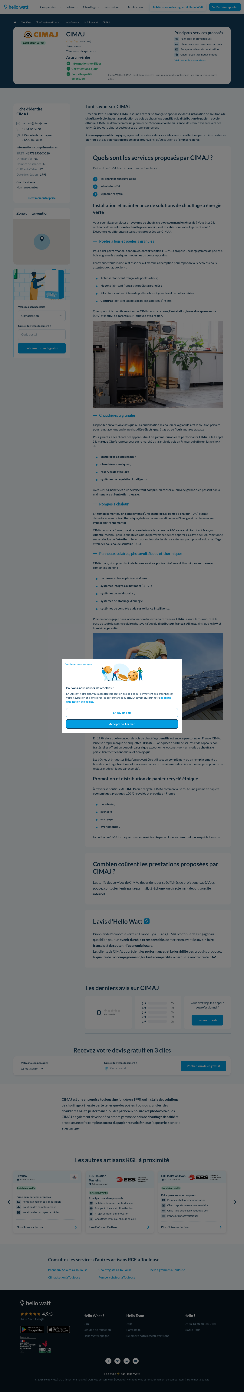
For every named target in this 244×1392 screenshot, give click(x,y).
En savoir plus (122, 712)
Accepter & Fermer (122, 724)
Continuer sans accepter (79, 664)
